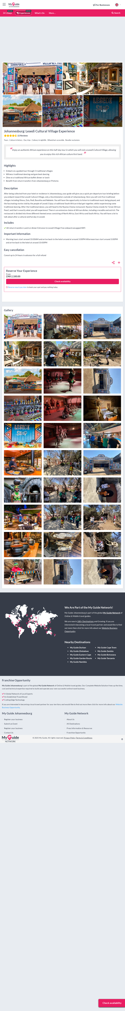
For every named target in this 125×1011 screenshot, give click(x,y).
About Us (70, 719)
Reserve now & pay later (17, 287)
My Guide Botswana (107, 654)
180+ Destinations (85, 621)
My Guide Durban (78, 647)
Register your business (13, 719)
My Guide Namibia (78, 662)
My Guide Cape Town (107, 647)
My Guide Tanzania (106, 658)
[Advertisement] (89, 42)
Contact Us (8, 732)
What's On (40, 13)
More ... (52, 13)
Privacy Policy (70, 738)
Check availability (63, 281)
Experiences (23, 13)
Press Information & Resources (79, 728)
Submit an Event (10, 724)
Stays (7, 13)
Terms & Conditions (84, 738)
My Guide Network (111, 613)
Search (115, 13)
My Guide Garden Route (81, 658)
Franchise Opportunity (76, 732)
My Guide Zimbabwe (79, 651)
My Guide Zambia (105, 651)
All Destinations (73, 724)
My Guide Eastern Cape (80, 654)
